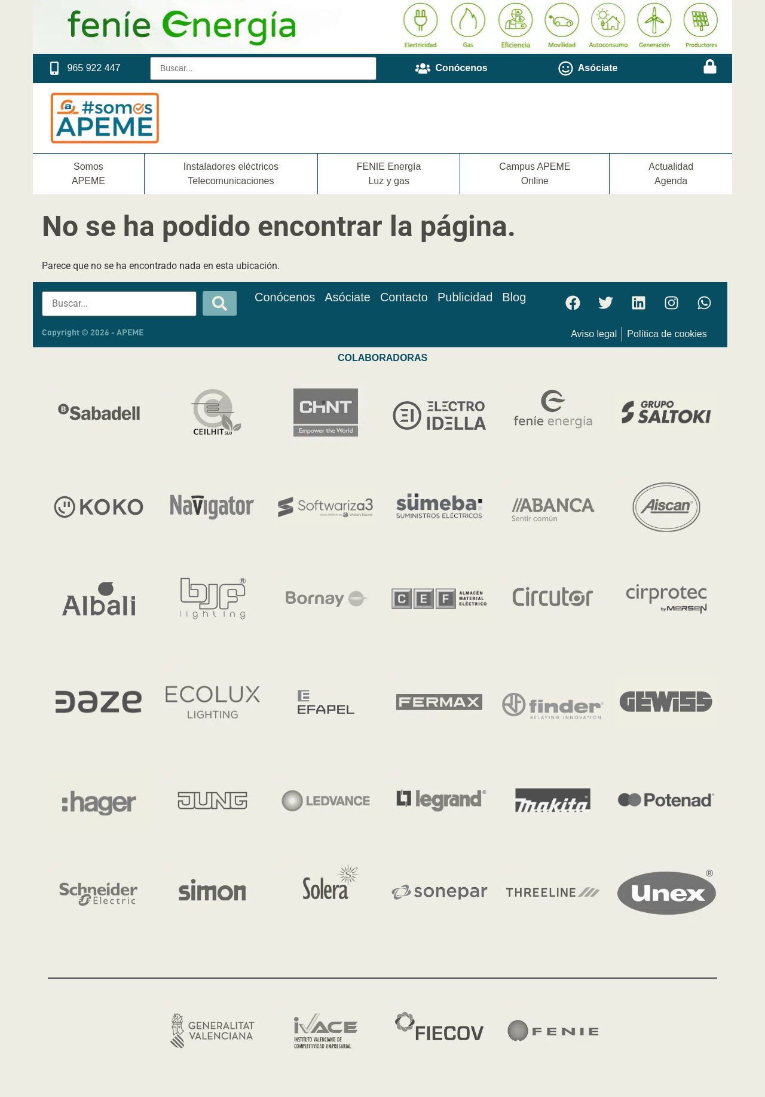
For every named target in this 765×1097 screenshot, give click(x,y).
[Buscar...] (263, 68)
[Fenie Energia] (382, 49)
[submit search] (220, 303)
